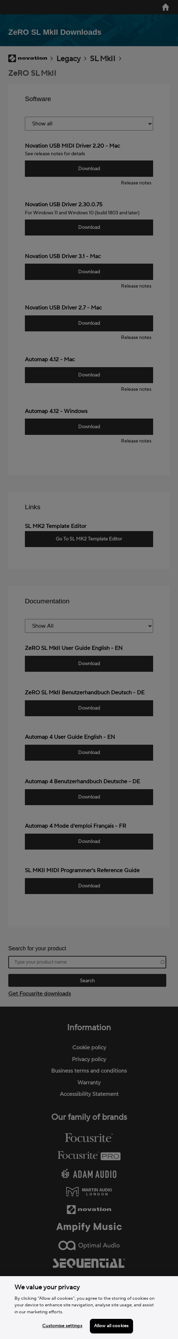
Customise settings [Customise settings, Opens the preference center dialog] (62, 1326)
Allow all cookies (111, 1326)
